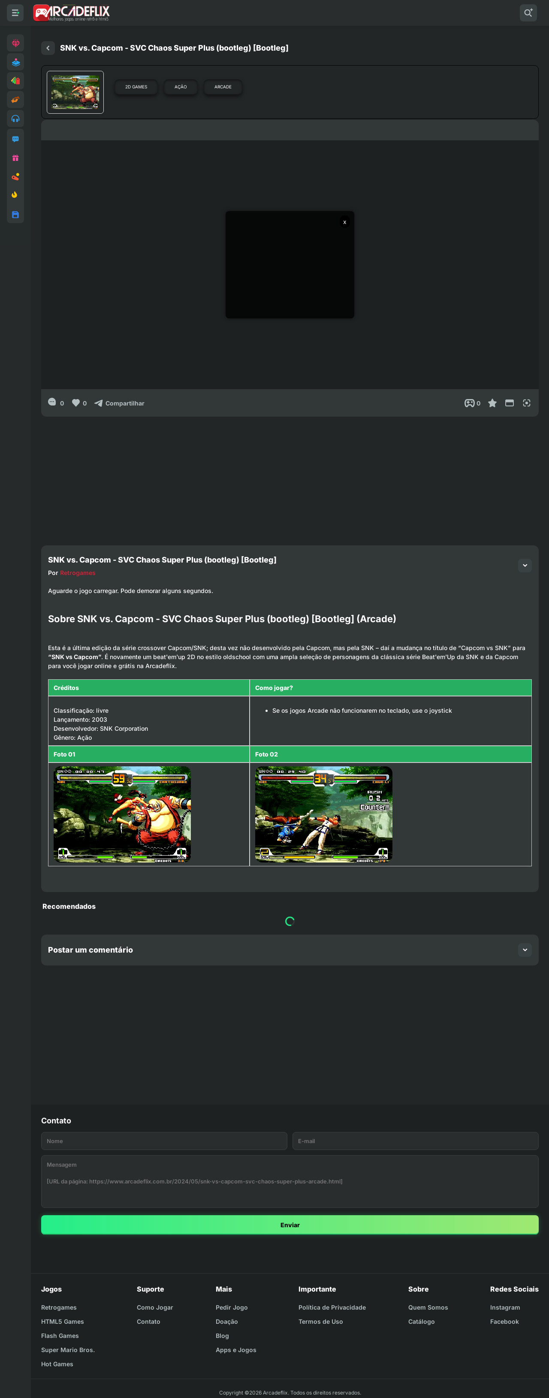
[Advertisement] (290, 477)
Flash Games (60, 1335)
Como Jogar (155, 1307)
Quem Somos (428, 1307)
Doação (227, 1321)
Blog (222, 1335)
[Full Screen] (527, 403)
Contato (148, 1321)
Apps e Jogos (236, 1349)
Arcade (223, 86)
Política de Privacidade (332, 1307)
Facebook (504, 1321)
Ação (181, 86)
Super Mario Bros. (68, 1349)
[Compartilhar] (119, 403)
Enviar (290, 1225)
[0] (56, 403)
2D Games (136, 86)
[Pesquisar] (528, 12)
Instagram (505, 1307)
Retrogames (78, 572)
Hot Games (57, 1364)
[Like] (79, 403)
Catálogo (421, 1321)
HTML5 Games (62, 1321)
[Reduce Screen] (509, 403)
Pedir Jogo (232, 1307)
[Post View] (472, 403)
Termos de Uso (321, 1321)
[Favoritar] (492, 403)
